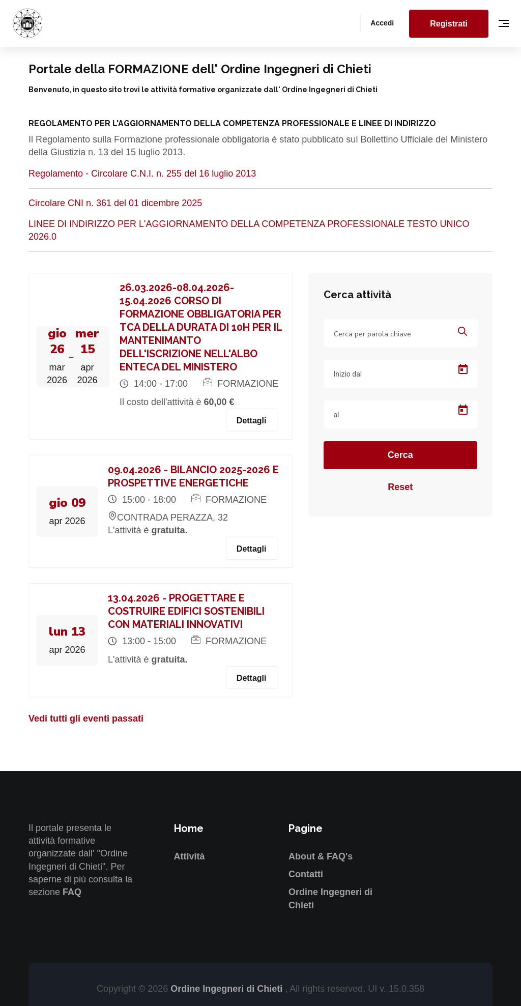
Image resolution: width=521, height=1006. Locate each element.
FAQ (72, 892)
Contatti (305, 874)
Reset (400, 487)
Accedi (382, 23)
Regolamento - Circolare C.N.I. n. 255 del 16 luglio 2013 (142, 173)
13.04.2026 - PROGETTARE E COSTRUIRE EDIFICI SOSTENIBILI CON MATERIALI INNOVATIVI (186, 611)
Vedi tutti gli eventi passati (85, 718)
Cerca (400, 455)
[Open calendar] (463, 369)
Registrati (449, 23)
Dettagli (252, 420)
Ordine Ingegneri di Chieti (227, 989)
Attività (189, 856)
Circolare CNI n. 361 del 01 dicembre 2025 (115, 203)
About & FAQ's (320, 856)
